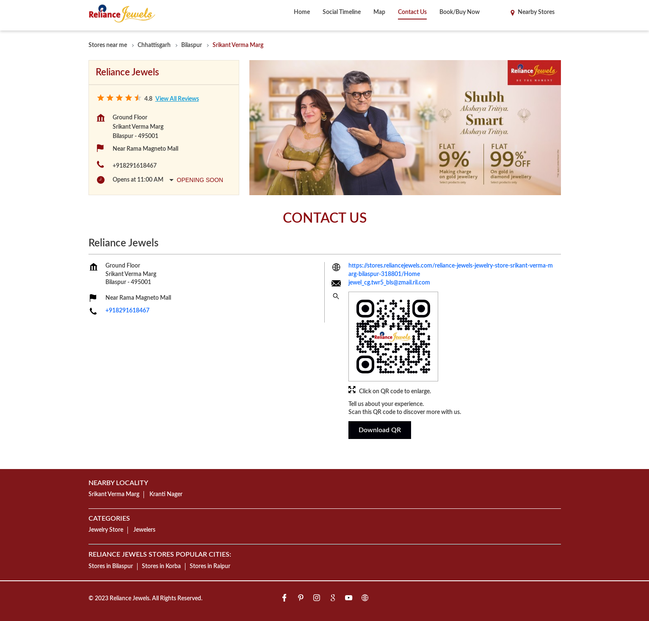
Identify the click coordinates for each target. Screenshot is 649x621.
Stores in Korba (161, 566)
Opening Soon (200, 180)
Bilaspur (191, 45)
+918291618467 (135, 166)
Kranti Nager (165, 494)
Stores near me (107, 45)
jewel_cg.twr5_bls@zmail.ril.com (389, 283)
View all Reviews (177, 99)
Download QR (380, 430)
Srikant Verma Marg (113, 494)
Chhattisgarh (154, 45)
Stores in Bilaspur (110, 566)
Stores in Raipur (210, 566)
